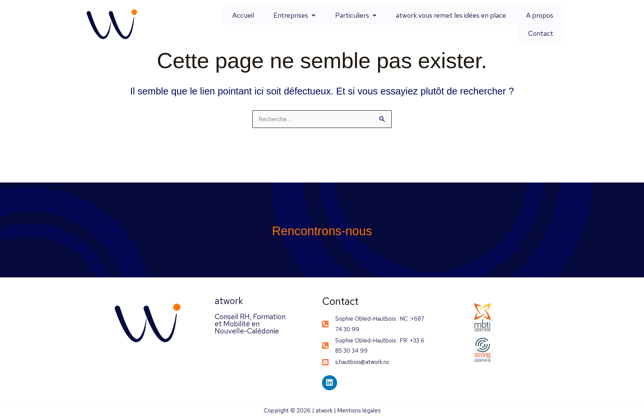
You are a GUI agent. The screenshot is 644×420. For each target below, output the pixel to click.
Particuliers (340, 24)
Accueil (244, 24)
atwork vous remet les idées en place (427, 24)
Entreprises (287, 24)
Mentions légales (358, 411)
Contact (544, 24)
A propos (507, 24)
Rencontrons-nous (322, 230)
